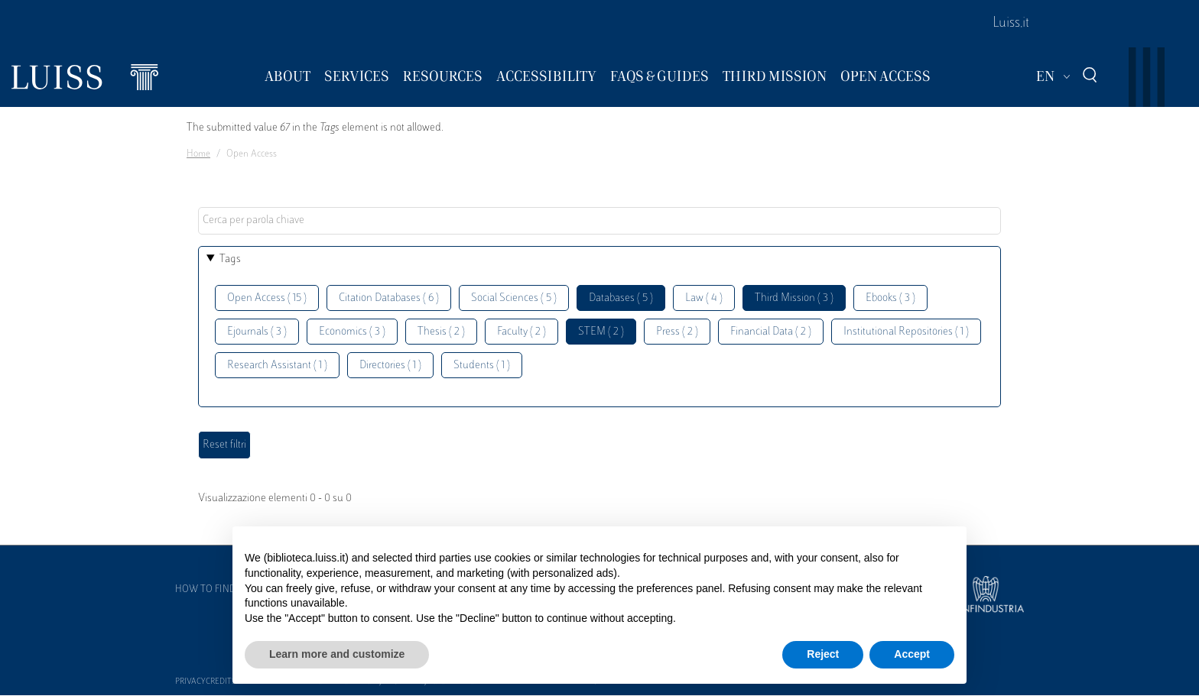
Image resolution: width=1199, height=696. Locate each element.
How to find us (212, 589)
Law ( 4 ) (704, 298)
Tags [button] (230, 259)
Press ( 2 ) (677, 332)
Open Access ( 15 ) (267, 298)
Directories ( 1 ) (390, 365)
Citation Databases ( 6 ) (389, 298)
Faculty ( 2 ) (521, 332)
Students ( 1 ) (481, 365)
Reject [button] (823, 654)
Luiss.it (1011, 24)
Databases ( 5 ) (621, 298)
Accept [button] (912, 654)
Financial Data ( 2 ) (770, 332)
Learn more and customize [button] (337, 654)
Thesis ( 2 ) (441, 332)
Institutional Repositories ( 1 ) (906, 332)
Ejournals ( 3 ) (257, 332)
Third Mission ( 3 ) (794, 298)
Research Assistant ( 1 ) (277, 365)
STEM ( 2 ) (601, 332)
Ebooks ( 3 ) (890, 298)
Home (198, 154)
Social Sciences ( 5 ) (514, 298)
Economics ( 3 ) (352, 332)
